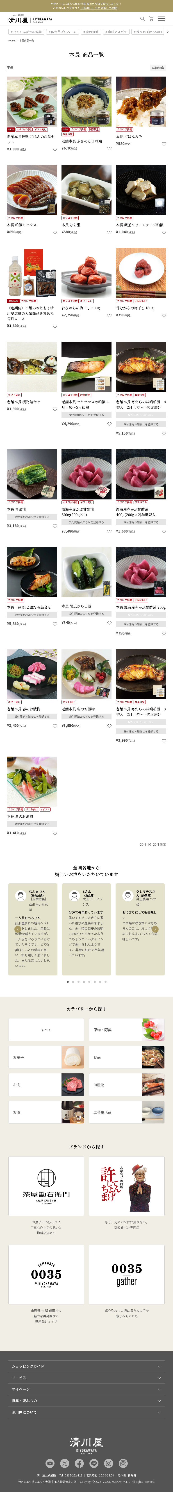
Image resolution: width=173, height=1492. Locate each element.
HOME (12, 40)
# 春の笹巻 (90, 31)
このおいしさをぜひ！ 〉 (86, 8)
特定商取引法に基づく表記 (34, 1481)
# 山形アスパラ (116, 31)
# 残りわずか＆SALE (148, 31)
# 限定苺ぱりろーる (62, 31)
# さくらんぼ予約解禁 (26, 31)
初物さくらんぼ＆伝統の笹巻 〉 (86, 4)
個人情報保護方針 (65, 1481)
